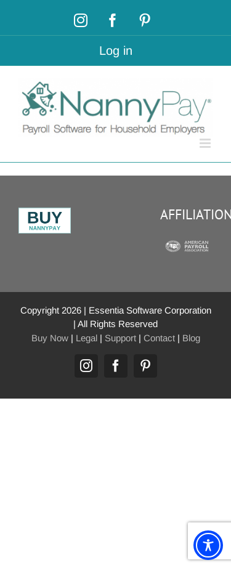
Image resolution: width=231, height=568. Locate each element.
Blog (191, 338)
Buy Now (49, 338)
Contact (159, 338)
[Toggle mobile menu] (206, 143)
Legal (86, 338)
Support (120, 338)
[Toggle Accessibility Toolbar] (208, 545)
